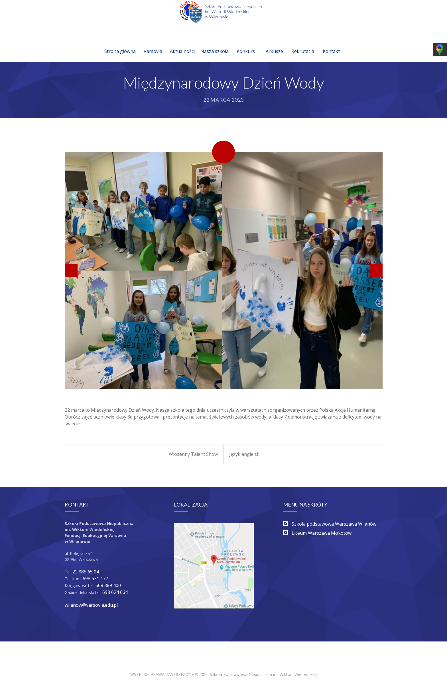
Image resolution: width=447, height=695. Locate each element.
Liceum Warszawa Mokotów (321, 533)
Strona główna (120, 44)
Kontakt (331, 44)
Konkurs (246, 44)
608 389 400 (108, 585)
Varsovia (153, 44)
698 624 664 (115, 592)
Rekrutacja (302, 44)
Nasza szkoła (214, 44)
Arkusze (274, 44)
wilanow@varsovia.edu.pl (91, 605)
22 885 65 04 (85, 572)
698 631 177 (95, 578)
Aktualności (182, 44)
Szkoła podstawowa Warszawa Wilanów (334, 524)
